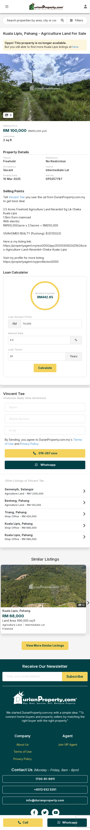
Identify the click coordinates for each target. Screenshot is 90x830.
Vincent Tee (17, 197)
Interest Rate (15, 333)
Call (23, 822)
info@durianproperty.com (45, 800)
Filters (76, 20)
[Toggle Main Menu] (7, 6)
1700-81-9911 (45, 779)
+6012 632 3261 (45, 789)
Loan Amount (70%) (20, 317)
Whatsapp (45, 464)
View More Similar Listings (45, 645)
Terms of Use (22, 751)
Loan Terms (15, 349)
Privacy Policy (29, 443)
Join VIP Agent (67, 744)
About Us (23, 744)
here (75, 46)
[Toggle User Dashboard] (85, 6)
